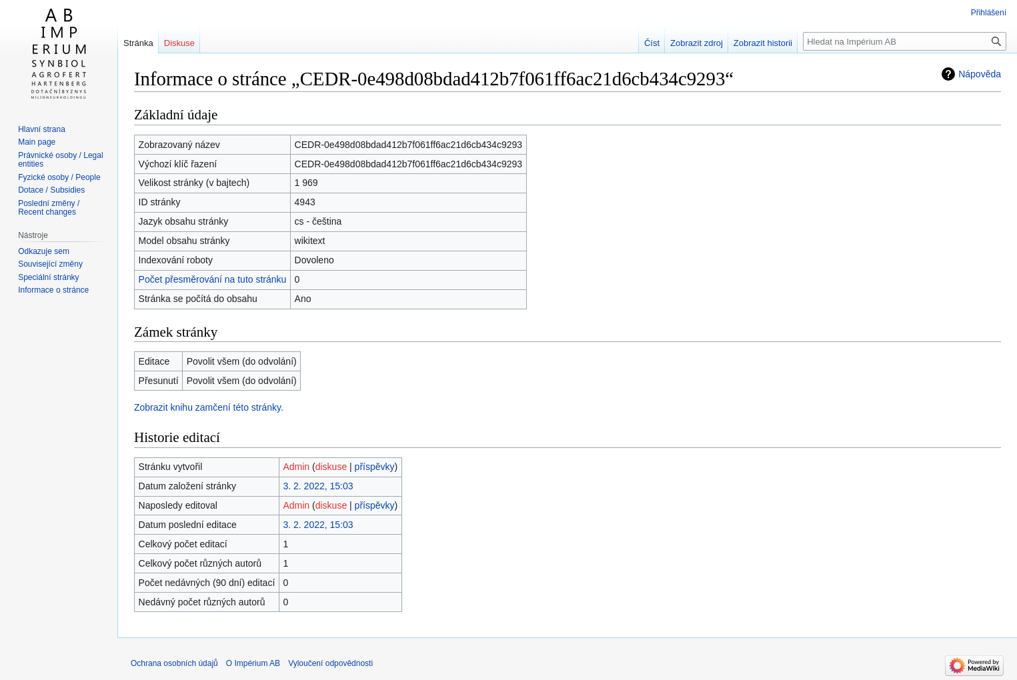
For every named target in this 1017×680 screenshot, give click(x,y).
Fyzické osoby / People (59, 177)
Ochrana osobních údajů (174, 663)
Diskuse (179, 43)
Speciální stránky (48, 277)
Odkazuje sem (43, 251)
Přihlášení (988, 12)
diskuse (331, 466)
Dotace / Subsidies (51, 190)
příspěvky (375, 466)
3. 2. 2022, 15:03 (318, 486)
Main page (36, 142)
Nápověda (979, 74)
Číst (652, 43)
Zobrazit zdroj (696, 43)
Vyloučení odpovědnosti (330, 663)
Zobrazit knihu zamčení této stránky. (208, 407)
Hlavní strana (41, 129)
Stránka (138, 43)
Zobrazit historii (763, 43)
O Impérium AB (253, 663)
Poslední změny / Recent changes (48, 208)
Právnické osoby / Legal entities (60, 160)
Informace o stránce (53, 290)
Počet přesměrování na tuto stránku (213, 279)
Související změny (50, 264)
